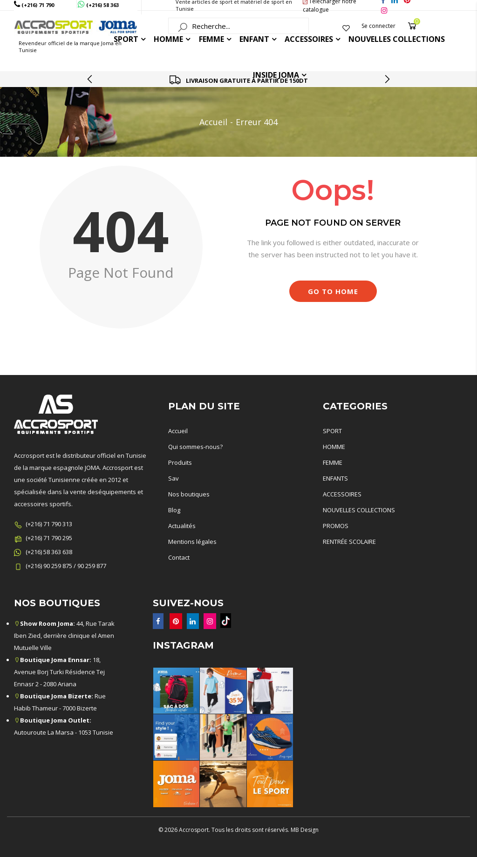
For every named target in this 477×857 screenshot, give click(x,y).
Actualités (182, 526)
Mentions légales (192, 541)
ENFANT (254, 39)
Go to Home (333, 291)
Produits (180, 462)
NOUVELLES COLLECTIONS (359, 510)
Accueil (213, 121)
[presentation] (90, 79)
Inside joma (276, 75)
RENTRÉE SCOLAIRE (349, 541)
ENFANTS (335, 478)
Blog (174, 510)
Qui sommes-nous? (195, 446)
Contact (179, 557)
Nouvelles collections (396, 39)
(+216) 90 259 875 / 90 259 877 (66, 566)
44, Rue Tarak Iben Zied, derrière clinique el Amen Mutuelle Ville (64, 635)
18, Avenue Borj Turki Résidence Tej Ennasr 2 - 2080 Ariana (59, 672)
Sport (126, 39)
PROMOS (335, 526)
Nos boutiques (189, 494)
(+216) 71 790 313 (49, 524)
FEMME (211, 39)
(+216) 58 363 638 (49, 552)
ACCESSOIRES (309, 39)
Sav (173, 478)
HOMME (168, 39)
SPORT (332, 431)
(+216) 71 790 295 (49, 538)
